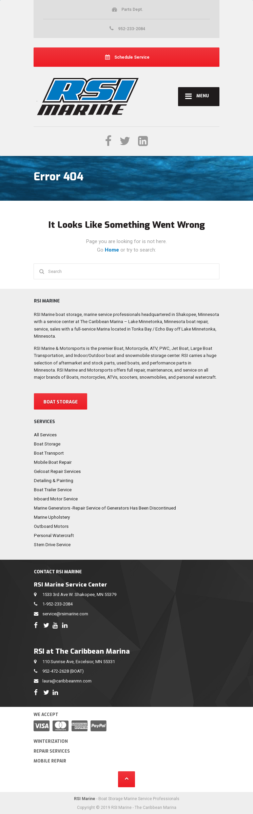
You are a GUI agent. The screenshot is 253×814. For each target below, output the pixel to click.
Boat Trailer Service (53, 489)
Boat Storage (47, 443)
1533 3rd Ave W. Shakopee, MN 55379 (79, 594)
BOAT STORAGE (60, 402)
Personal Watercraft (54, 535)
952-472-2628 (55, 671)
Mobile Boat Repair (53, 462)
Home (112, 250)
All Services (45, 434)
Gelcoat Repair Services (57, 471)
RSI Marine (84, 798)
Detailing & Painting (53, 480)
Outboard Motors (51, 526)
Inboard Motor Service (56, 498)
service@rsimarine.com (65, 613)
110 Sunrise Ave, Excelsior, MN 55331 (78, 661)
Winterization (51, 741)
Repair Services (52, 751)
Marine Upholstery (52, 517)
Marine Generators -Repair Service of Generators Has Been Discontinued (105, 508)
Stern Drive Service (52, 544)
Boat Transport (49, 453)
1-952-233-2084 (57, 604)
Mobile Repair (50, 761)
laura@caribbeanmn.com (67, 680)
